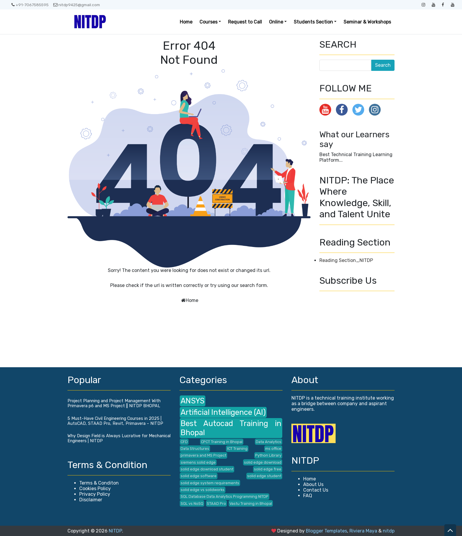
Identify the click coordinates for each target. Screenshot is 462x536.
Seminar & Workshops (367, 22)
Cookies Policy (95, 488)
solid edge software (199, 476)
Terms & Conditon (99, 483)
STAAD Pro (216, 503)
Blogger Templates (326, 531)
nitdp (389, 531)
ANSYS (192, 400)
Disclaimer (90, 499)
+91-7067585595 (30, 4)
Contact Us (315, 490)
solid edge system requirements (210, 483)
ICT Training (237, 448)
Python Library (268, 455)
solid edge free (267, 469)
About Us (313, 484)
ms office (273, 448)
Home (186, 22)
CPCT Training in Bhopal (221, 442)
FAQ (307, 495)
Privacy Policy (94, 494)
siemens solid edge (198, 462)
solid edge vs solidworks (203, 489)
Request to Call (245, 22)
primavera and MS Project (203, 455)
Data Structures (195, 448)
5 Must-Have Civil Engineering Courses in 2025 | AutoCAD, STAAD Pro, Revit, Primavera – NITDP (115, 421)
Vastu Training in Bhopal (251, 503)
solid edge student (264, 476)
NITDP (115, 531)
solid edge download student (207, 469)
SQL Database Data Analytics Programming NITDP (224, 496)
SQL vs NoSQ (192, 503)
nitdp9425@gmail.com (76, 4)
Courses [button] (208, 22)
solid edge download (262, 462)
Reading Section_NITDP (346, 260)
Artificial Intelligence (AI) (223, 412)
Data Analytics (268, 442)
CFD (184, 442)
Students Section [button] (313, 22)
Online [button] (276, 22)
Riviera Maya (363, 531)
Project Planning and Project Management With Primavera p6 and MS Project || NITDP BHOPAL (114, 403)
